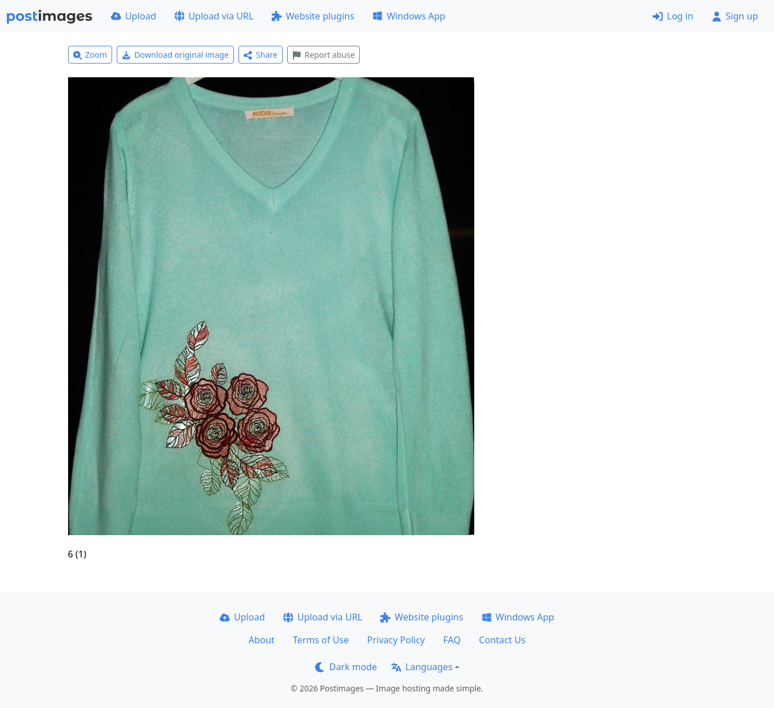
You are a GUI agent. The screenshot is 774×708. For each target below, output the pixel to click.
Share (260, 54)
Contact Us (502, 640)
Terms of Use (321, 640)
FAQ (452, 640)
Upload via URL (213, 16)
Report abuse (323, 54)
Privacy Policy (396, 640)
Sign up (735, 16)
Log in (673, 16)
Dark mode (346, 666)
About (261, 640)
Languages (422, 666)
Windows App (408, 16)
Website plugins (313, 16)
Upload (133, 16)
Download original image (175, 54)
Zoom (90, 54)
